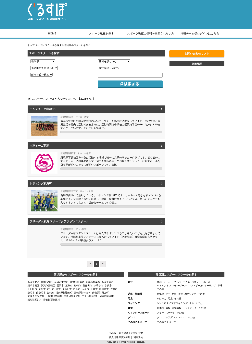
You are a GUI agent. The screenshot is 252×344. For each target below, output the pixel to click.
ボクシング (190, 293)
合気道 (160, 293)
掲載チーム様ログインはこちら (200, 33)
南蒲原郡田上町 (100, 292)
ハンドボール (195, 285)
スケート (170, 312)
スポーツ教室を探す (101, 33)
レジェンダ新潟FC (41, 183)
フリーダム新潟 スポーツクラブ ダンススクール (59, 221)
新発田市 (87, 285)
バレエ (182, 317)
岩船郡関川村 (35, 299)
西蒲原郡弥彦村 (82, 292)
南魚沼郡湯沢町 (72, 296)
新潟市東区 (47, 282)
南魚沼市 (41, 292)
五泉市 (85, 289)
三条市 (68, 285)
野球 (159, 282)
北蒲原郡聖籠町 (64, 292)
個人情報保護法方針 (119, 337)
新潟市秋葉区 (93, 282)
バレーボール (180, 285)
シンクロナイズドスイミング (172, 303)
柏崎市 (77, 285)
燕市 (58, 289)
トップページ (35, 45)
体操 (168, 308)
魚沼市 (31, 292)
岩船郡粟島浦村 (51, 299)
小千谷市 (98, 285)
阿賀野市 (104, 289)
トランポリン (190, 308)
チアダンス (171, 317)
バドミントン (164, 285)
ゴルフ (177, 282)
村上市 (50, 289)
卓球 (220, 285)
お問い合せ (137, 332)
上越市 (94, 289)
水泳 (191, 303)
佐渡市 (113, 289)
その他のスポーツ (166, 322)
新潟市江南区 (77, 282)
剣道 (174, 293)
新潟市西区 (33, 285)
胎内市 (50, 292)
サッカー (168, 282)
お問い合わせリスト (196, 53)
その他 (160, 289)
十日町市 (32, 289)
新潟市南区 (107, 282)
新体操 (160, 308)
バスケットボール (201, 282)
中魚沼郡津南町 (90, 296)
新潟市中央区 (61, 282)
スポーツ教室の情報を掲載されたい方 (150, 33)
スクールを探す (53, 45)
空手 (168, 293)
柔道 (180, 293)
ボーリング (210, 285)
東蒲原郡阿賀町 (36, 296)
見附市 (42, 289)
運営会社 (123, 332)
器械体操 (176, 308)
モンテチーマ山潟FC (43, 109)
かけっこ (161, 298)
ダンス (160, 317)
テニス (186, 282)
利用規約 (138, 337)
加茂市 (108, 285)
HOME (52, 33)
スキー (160, 312)
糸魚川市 (67, 289)
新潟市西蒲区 (48, 285)
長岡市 (60, 285)
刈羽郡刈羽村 (107, 296)
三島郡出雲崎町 (54, 296)
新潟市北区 (33, 282)
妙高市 (76, 289)
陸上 (170, 298)
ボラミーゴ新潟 (39, 145)
